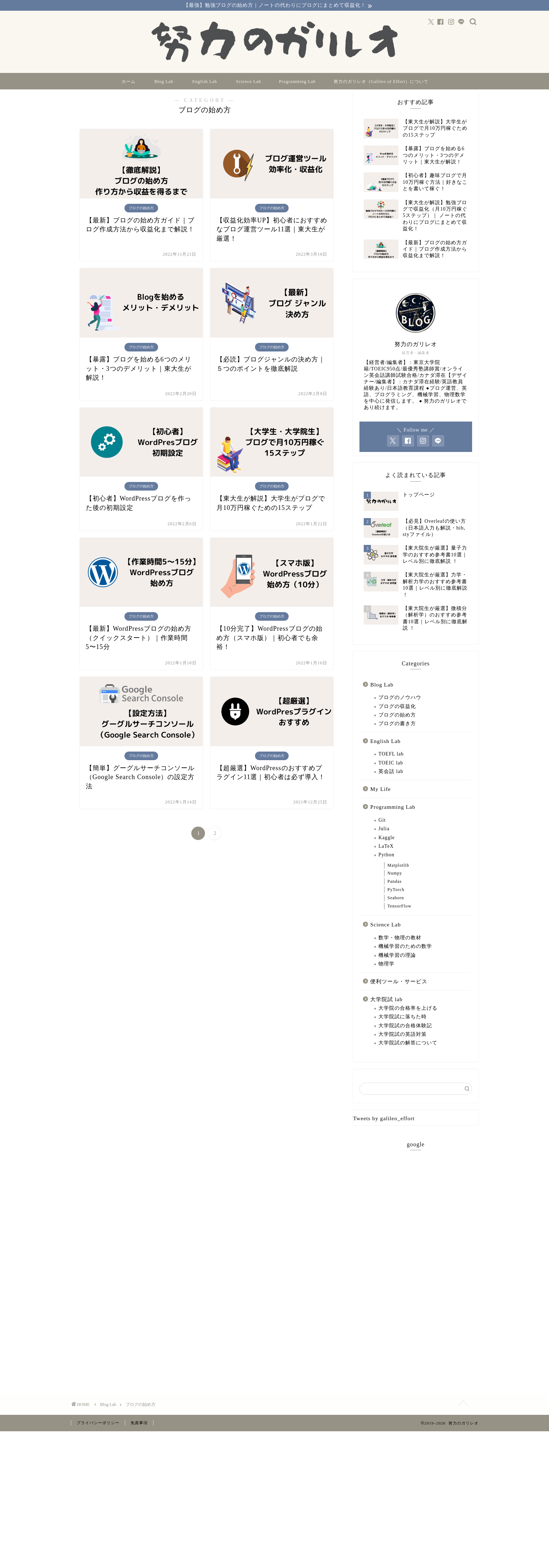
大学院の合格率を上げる (407, 1019)
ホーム (129, 82)
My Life (380, 800)
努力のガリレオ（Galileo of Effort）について (381, 82)
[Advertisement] (416, 1275)
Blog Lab (164, 82)
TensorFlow (399, 917)
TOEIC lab (390, 774)
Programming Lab (297, 82)
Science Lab (248, 82)
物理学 (386, 975)
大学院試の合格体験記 (405, 1036)
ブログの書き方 (397, 734)
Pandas (394, 892)
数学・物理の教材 (399, 948)
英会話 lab (390, 782)
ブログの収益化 (397, 717)
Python (386, 865)
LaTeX (386, 857)
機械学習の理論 (397, 966)
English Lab (204, 82)
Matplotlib (398, 876)
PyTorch (396, 900)
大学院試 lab (386, 1010)
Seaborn (395, 908)
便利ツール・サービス (398, 992)
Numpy (394, 884)
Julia (383, 839)
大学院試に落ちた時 (402, 1027)
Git (382, 831)
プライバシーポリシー (98, 1437)
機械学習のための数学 (405, 957)
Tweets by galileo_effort (384, 1129)
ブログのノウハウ (399, 708)
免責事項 (139, 1437)
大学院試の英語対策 (402, 1045)
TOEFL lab (391, 765)
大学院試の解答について (407, 1054)
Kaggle (386, 848)
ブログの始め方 (397, 726)
